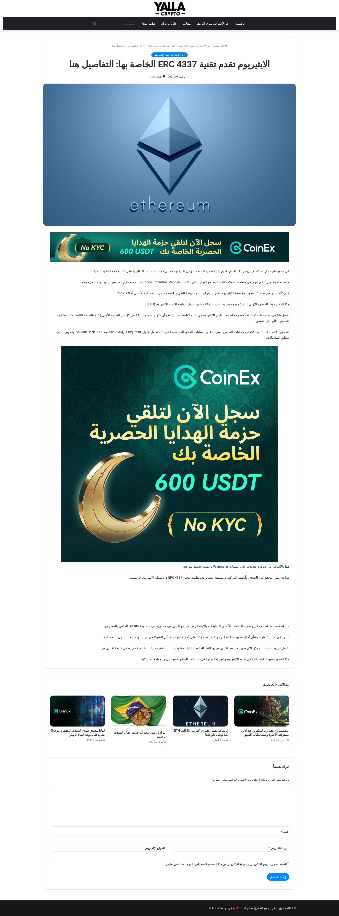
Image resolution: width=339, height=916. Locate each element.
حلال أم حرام (169, 23)
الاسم (285, 831)
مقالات (187, 23)
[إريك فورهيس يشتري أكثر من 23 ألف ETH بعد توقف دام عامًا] (200, 711)
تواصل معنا (148, 23)
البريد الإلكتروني (279, 848)
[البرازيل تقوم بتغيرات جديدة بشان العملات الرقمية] (138, 712)
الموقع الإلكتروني (155, 848)
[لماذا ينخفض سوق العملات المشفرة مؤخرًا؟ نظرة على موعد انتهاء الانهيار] (77, 711)
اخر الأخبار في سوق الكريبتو (213, 23)
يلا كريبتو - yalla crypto (222, 908)
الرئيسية (240, 23)
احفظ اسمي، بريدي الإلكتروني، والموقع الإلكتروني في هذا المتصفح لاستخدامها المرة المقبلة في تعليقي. (225, 864)
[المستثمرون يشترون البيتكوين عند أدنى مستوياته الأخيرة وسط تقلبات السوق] (261, 711)
